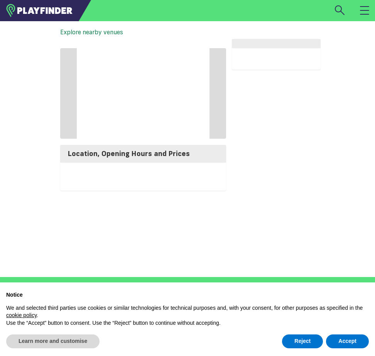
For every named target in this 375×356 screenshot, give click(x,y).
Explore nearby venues (91, 32)
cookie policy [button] (21, 315)
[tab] (143, 154)
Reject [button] (302, 341)
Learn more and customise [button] (53, 341)
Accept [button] (347, 341)
